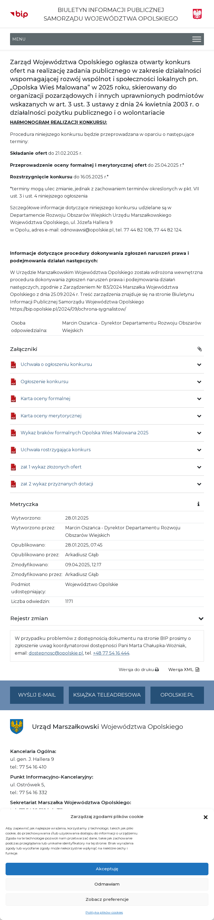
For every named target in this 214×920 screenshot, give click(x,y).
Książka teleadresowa (107, 695)
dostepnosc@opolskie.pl (56, 653)
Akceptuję (107, 868)
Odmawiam (107, 884)
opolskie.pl (177, 695)
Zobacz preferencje (107, 899)
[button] (205, 816)
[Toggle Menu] (196, 39)
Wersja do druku (139, 669)
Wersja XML (183, 669)
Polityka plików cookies (104, 912)
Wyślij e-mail (41, 697)
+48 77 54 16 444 (111, 653)
